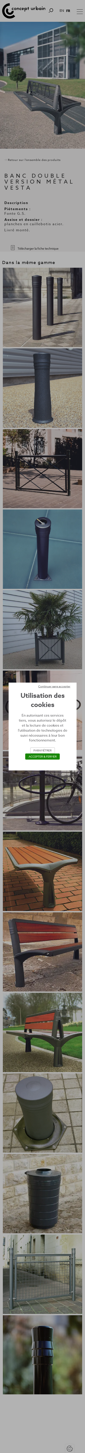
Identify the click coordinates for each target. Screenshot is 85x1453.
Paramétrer (42, 750)
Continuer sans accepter (54, 686)
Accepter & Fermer (43, 756)
